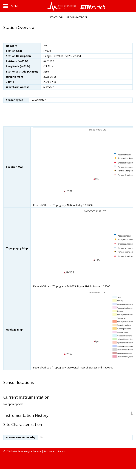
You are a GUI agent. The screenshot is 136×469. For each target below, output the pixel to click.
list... (43, 437)
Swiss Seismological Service (26, 451)
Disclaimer (49, 451)
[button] (11, 6)
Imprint (62, 451)
